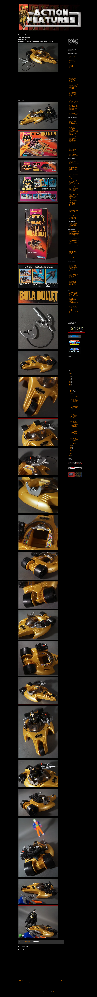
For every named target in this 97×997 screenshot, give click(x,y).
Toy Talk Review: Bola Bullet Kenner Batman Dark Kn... (74, 425)
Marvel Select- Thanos (73, 104)
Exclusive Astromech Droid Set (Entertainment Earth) (73, 307)
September (72, 391)
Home (41, 980)
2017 (70, 379)
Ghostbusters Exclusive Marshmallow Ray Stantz (73, 74)
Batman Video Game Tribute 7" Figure (73, 268)
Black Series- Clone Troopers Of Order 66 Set (73, 295)
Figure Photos (71, 57)
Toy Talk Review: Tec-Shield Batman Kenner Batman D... (74, 432)
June (71, 445)
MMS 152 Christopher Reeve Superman (73, 178)
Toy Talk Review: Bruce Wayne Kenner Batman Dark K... (74, 397)
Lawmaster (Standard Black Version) (73, 258)
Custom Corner (72, 56)
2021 (70, 373)
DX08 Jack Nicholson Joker (74, 163)
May (71, 447)
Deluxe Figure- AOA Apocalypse (72, 122)
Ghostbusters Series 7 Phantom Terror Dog (73, 86)
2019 (70, 376)
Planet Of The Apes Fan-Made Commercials (73, 275)
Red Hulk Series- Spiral (73, 123)
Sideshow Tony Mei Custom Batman (72, 203)
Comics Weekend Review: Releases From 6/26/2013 (73, 442)
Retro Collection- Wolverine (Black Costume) (72, 128)
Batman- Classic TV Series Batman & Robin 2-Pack (74, 234)
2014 (70, 384)
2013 (70, 385)
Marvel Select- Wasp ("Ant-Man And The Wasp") (74, 114)
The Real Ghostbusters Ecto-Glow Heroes (73, 224)
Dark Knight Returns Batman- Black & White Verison (73, 252)
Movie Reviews (71, 60)
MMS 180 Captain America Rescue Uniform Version (74, 192)
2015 (70, 382)
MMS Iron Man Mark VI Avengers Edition (73, 197)
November (72, 388)
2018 (70, 378)
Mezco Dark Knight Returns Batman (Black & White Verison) (73, 149)
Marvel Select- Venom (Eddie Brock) (73, 109)
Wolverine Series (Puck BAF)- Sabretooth (73, 141)
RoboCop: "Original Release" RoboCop (72, 282)
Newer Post (21, 980)
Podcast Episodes (72, 64)
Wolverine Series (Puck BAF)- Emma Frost (73, 136)
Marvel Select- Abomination (71, 88)
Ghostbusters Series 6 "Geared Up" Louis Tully (73, 84)
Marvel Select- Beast (72, 92)
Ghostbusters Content (73, 59)
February (72, 451)
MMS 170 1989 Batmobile (73, 188)
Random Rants (71, 65)
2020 (70, 375)
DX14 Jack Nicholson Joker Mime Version (74, 168)
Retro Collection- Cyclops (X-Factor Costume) (73, 125)
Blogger (53, 991)
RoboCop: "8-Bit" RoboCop (72, 277)
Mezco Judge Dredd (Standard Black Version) (73, 152)
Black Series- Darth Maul (73, 297)
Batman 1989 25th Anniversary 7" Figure (73, 266)
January (71, 453)
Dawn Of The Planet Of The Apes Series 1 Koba (73, 273)
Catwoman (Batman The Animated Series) (73, 216)
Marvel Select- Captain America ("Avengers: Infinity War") (73, 94)
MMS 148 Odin (71, 176)
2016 (70, 381)
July (71, 394)
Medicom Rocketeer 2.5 (73, 198)
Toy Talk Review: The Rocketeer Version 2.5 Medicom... (74, 436)
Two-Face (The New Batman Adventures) (72, 218)
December (72, 387)
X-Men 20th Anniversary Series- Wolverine (73, 143)
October (71, 390)
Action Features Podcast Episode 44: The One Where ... (74, 400)
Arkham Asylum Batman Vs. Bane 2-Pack (73, 211)
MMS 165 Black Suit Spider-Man (72, 182)
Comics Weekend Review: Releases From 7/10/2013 (73, 415)
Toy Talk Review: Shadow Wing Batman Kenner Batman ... (73, 411)
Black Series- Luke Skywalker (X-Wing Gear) (73, 302)
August (71, 393)
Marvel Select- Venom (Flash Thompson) (73, 111)
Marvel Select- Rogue (73, 102)
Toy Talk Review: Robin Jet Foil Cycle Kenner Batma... (74, 407)
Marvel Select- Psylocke (73, 101)
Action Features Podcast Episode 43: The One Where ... (74, 422)
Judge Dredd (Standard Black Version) (73, 255)
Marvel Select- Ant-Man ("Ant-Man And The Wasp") (74, 90)
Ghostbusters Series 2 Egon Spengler (73, 79)
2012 (70, 455)
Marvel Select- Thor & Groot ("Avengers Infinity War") (73, 106)
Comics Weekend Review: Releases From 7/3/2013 (73, 429)
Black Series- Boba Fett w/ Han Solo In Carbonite (73, 293)
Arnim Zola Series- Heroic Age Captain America (73, 119)
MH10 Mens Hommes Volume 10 (73, 170)
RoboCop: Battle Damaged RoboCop (72, 284)
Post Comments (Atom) (27, 982)
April (71, 448)
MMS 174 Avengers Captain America (72, 190)
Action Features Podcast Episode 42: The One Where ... (74, 439)
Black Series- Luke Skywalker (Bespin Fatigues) (72, 299)
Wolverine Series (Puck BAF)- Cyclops (73, 134)
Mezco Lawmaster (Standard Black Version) (73, 155)
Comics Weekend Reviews (73, 55)
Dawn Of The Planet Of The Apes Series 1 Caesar (73, 270)
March (71, 450)
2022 (70, 371)
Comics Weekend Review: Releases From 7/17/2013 (73, 404)
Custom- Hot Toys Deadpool (72, 162)
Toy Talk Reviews (72, 69)
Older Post (62, 980)
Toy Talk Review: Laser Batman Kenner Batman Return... (74, 418)
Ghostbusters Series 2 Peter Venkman (73, 81)
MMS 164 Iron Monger (73, 180)
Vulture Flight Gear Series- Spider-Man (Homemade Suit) (74, 131)
